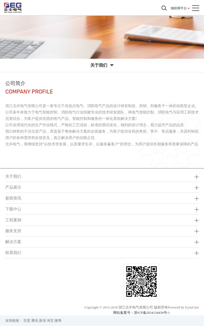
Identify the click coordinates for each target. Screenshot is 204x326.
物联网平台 (179, 8)
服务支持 (13, 230)
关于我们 (13, 176)
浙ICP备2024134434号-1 (152, 313)
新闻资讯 (13, 198)
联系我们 (13, 252)
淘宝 (50, 321)
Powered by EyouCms (183, 307)
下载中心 (13, 209)
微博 (57, 321)
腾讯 (34, 321)
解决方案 (13, 241)
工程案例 (13, 220)
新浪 (42, 321)
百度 (26, 321)
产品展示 (13, 187)
